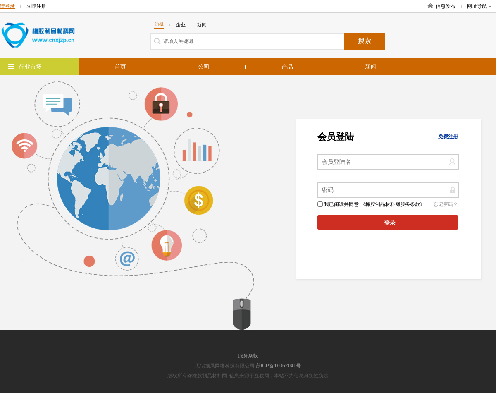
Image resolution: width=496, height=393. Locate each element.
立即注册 (36, 6)
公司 (204, 66)
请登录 (7, 6)
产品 (287, 66)
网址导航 (479, 6)
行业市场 (30, 66)
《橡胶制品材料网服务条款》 (392, 204)
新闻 (371, 66)
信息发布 (445, 6)
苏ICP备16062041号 (278, 366)
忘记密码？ (445, 204)
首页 (120, 66)
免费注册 (448, 136)
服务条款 (248, 356)
